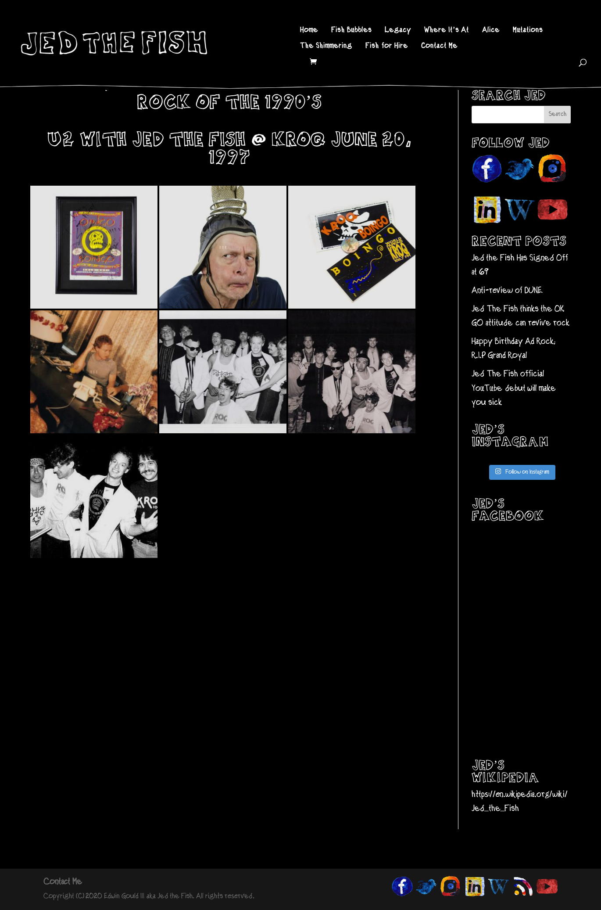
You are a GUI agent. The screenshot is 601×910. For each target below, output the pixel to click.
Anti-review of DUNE (507, 291)
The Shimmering (326, 46)
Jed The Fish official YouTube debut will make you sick (514, 388)
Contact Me (439, 46)
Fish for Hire (386, 46)
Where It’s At (446, 30)
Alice (491, 30)
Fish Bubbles (351, 30)
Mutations (528, 30)
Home (309, 30)
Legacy (398, 30)
